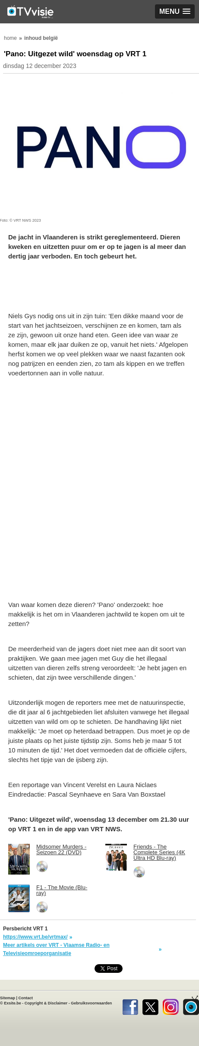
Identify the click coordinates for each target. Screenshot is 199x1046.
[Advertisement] (99, 490)
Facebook (130, 1005)
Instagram (171, 1005)
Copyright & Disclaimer (46, 1003)
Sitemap (7, 998)
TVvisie (191, 1005)
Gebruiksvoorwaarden (91, 1003)
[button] (175, 11)
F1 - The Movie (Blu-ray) (61, 890)
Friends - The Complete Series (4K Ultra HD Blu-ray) (159, 852)
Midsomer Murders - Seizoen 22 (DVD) (61, 849)
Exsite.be (12, 1003)
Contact (26, 998)
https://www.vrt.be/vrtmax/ (35, 937)
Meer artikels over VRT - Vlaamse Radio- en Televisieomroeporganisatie (56, 949)
